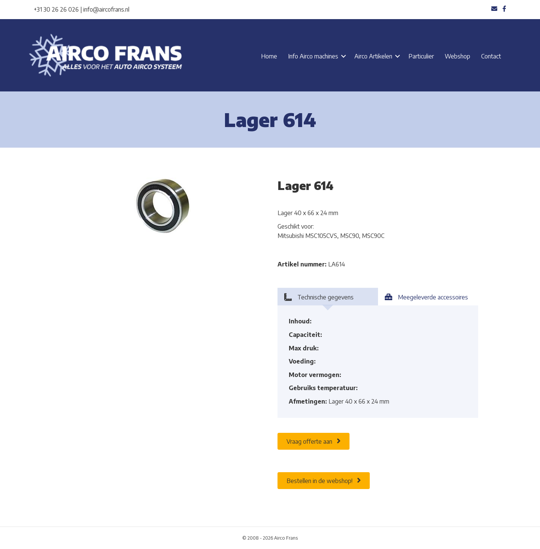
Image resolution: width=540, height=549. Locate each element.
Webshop (457, 56)
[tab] (328, 296)
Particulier (421, 56)
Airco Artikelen (373, 56)
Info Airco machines (313, 56)
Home (269, 56)
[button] (343, 56)
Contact (491, 56)
